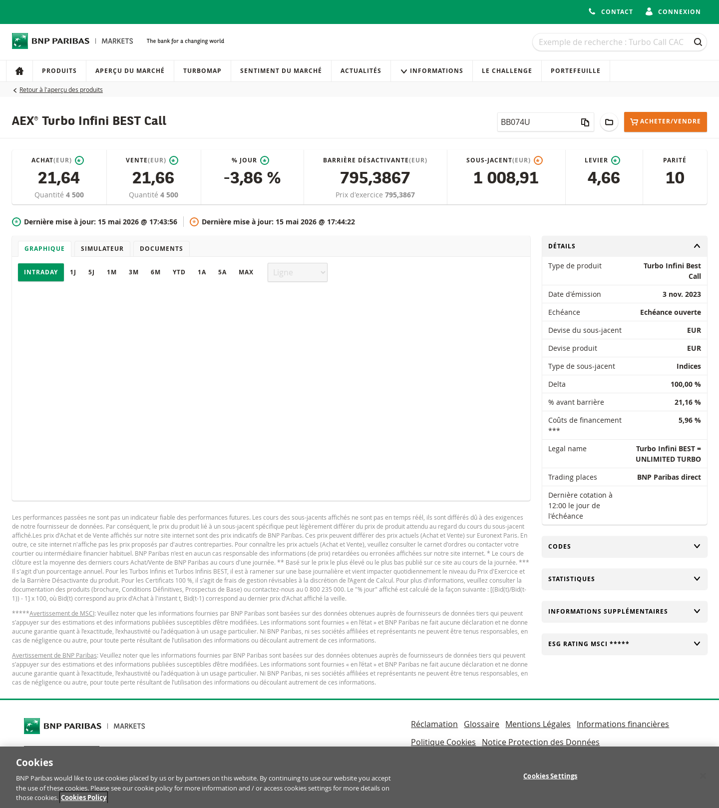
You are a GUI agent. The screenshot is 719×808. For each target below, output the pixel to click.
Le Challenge (507, 70)
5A (222, 272)
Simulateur (102, 248)
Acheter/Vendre (665, 121)
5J (91, 272)
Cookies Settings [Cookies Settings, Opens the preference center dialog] (550, 780)
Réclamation (434, 724)
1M (112, 272)
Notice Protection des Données (541, 742)
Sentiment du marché (281, 70)
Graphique (44, 248)
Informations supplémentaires (624, 611)
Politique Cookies (443, 742)
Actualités (361, 70)
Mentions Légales (538, 724)
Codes (624, 546)
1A (202, 272)
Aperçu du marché (130, 70)
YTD (179, 272)
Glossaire (481, 724)
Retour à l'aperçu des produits (61, 89)
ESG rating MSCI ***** (624, 644)
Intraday (41, 272)
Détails (624, 246)
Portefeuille (576, 70)
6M (156, 272)
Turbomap (202, 70)
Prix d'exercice (360, 194)
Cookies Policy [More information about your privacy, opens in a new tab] (83, 802)
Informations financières (623, 724)
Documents (161, 248)
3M (134, 272)
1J (73, 272)
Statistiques (624, 579)
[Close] (703, 781)
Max (246, 272)
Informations (431, 70)
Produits (59, 70)
